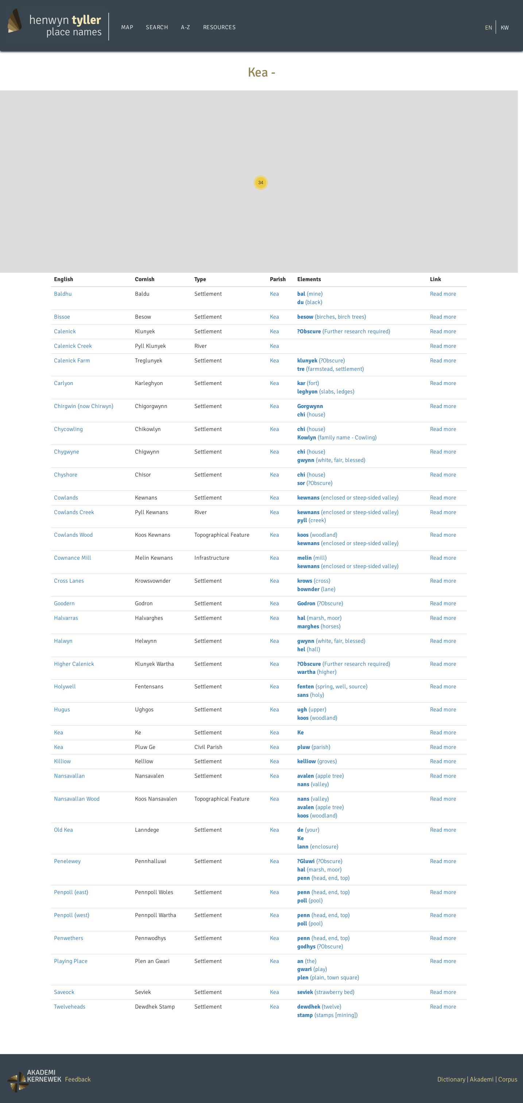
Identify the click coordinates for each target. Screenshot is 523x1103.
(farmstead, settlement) (330, 369)
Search (157, 27)
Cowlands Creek (74, 512)
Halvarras (66, 618)
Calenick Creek (73, 346)
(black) (309, 302)
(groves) (317, 761)
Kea (274, 294)
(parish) (313, 747)
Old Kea (63, 830)
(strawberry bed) (326, 992)
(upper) (311, 709)
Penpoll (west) (71, 915)
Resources (219, 27)
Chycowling (68, 429)
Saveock (64, 992)
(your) (308, 830)
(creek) (311, 520)
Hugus (62, 709)
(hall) (308, 649)
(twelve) (319, 1006)
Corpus (508, 1079)
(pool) (310, 900)
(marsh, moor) (319, 618)
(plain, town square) (328, 977)
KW (505, 27)
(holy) (310, 695)
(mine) (310, 294)
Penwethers (68, 938)
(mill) (312, 558)
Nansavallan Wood (77, 799)
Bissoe (62, 317)
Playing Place (71, 961)
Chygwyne (66, 451)
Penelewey (67, 861)
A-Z (185, 27)
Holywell (65, 686)
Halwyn (63, 641)
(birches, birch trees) (331, 317)
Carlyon (63, 383)
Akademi (482, 1079)
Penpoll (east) (71, 892)
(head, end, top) (323, 878)
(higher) (317, 672)
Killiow (62, 761)
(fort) (308, 383)
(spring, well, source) (332, 686)
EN (488, 27)
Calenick (65, 331)
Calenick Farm (72, 360)
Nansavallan (69, 776)
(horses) (319, 626)
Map (127, 27)
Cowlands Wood (73, 535)
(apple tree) (320, 776)
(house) (311, 414)
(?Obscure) (321, 360)
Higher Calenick (74, 664)
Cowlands (66, 497)
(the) (307, 961)
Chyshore (65, 474)
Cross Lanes (69, 580)
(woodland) (317, 535)
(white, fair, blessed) (331, 460)
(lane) (316, 589)
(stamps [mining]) (327, 1015)
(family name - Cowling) (337, 437)
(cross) (313, 580)
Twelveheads (69, 1006)
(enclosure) (317, 846)
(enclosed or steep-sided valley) (348, 497)
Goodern (64, 603)
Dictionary (451, 1079)
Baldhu (63, 294)
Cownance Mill (72, 558)
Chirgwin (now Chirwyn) (83, 406)
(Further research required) (343, 331)
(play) (312, 969)
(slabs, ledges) (326, 391)
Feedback (78, 1079)
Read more (443, 294)
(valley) (313, 784)
